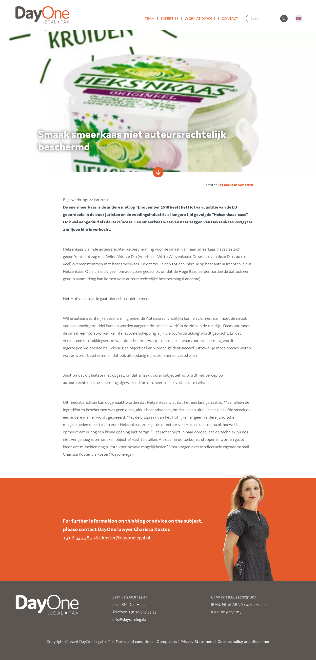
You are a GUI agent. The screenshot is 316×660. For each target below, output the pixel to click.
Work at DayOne (200, 18)
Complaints (167, 641)
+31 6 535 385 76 (80, 537)
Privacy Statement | (198, 641)
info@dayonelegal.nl (130, 619)
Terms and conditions (134, 641)
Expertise (169, 18)
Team (150, 18)
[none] (284, 18)
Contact (230, 18)
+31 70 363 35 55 (142, 612)
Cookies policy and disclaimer (243, 641)
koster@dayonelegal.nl (126, 537)
